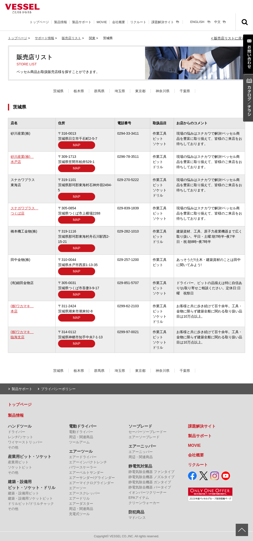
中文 (217, 22)
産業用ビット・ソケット (29, 456)
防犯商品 (136, 512)
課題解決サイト (162, 22)
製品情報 (60, 22)
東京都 (140, 91)
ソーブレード (140, 426)
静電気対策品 (140, 466)
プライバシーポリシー (58, 389)
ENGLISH (197, 22)
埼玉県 (120, 91)
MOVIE (102, 22)
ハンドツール (20, 426)
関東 (92, 38)
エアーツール (81, 451)
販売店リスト (71, 38)
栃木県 (79, 91)
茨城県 (58, 91)
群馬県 (99, 91)
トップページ (39, 22)
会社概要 (118, 22)
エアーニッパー (142, 446)
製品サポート (81, 22)
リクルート (138, 22)
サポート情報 (44, 38)
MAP (76, 145)
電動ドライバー (83, 426)
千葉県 (185, 91)
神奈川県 (162, 91)
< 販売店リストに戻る (228, 38)
